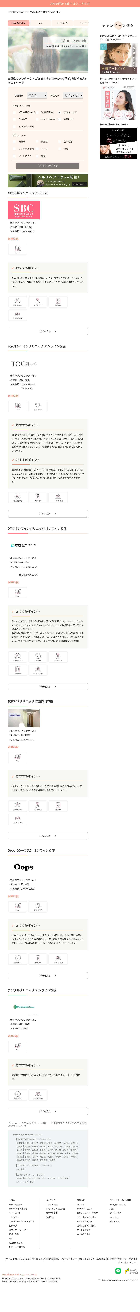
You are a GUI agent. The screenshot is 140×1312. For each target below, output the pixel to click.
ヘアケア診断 (51, 1222)
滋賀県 (73, 1167)
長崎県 (73, 1174)
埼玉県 (35, 1164)
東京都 (50, 1164)
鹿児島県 (43, 1178)
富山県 (75, 1164)
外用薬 (27, 1196)
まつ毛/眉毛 (115, 1239)
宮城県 (43, 1161)
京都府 (20, 1171)
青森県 (27, 1161)
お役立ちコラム (16, 1260)
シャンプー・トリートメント (21, 1239)
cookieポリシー (89, 1276)
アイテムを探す (83, 1248)
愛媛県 (43, 1174)
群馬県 (27, 1164)
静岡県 (58, 1167)
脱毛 (11, 1256)
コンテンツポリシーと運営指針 (112, 1276)
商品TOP (80, 1222)
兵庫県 (35, 1171)
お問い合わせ (29, 1276)
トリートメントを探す (86, 1235)
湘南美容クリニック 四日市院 (27, 198)
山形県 (58, 1161)
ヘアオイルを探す (84, 1239)
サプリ (60, 1196)
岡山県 (67, 1171)
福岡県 (58, 1174)
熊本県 (20, 1178)
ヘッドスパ (84, 24)
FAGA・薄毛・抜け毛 (18, 1226)
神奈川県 (59, 1164)
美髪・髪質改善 (16, 1222)
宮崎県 (35, 1178)
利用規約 (132, 1276)
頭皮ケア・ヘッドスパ (18, 1248)
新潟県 (67, 1164)
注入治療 (36, 1196)
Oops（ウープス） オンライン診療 (31, 864)
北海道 (20, 1161)
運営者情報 (62, 1276)
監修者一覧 (75, 1276)
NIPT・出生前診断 (17, 1265)
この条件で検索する (48, 169)
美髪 (40, 24)
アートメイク (62, 24)
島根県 (60, 1171)
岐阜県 (50, 1167)
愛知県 (65, 1167)
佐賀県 (65, 1174)
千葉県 (43, 1164)
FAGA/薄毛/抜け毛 (19, 24)
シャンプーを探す (84, 1226)
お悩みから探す (83, 1252)
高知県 (50, 1174)
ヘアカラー (14, 1235)
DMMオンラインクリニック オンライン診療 (37, 537)
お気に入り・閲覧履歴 (55, 1226)
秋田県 (50, 1161)
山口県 (20, 1174)
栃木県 (20, 1164)
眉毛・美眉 (14, 1252)
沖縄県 (52, 1178)
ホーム (18, 1276)
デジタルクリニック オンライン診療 (32, 1006)
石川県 (20, 1167)
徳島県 (27, 1174)
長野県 (43, 1167)
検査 (32, 1199)
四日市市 (20, 1187)
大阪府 (27, 1171)
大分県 (27, 1178)
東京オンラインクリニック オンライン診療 (36, 353)
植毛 (66, 1196)
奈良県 (43, 1171)
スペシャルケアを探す (86, 1243)
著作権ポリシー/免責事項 (103, 1280)
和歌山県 (51, 1171)
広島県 (75, 1171)
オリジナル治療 (48, 1196)
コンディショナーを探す (87, 1231)
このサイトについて (46, 1276)
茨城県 (73, 1161)
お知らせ (50, 1235)
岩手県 (35, 1161)
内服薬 (20, 1196)
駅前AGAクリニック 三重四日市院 (30, 712)
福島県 (65, 1161)
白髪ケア (13, 1243)
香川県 (35, 1174)
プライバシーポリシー (126, 1280)
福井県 (27, 1167)
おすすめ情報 (51, 1231)
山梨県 (35, 1167)
